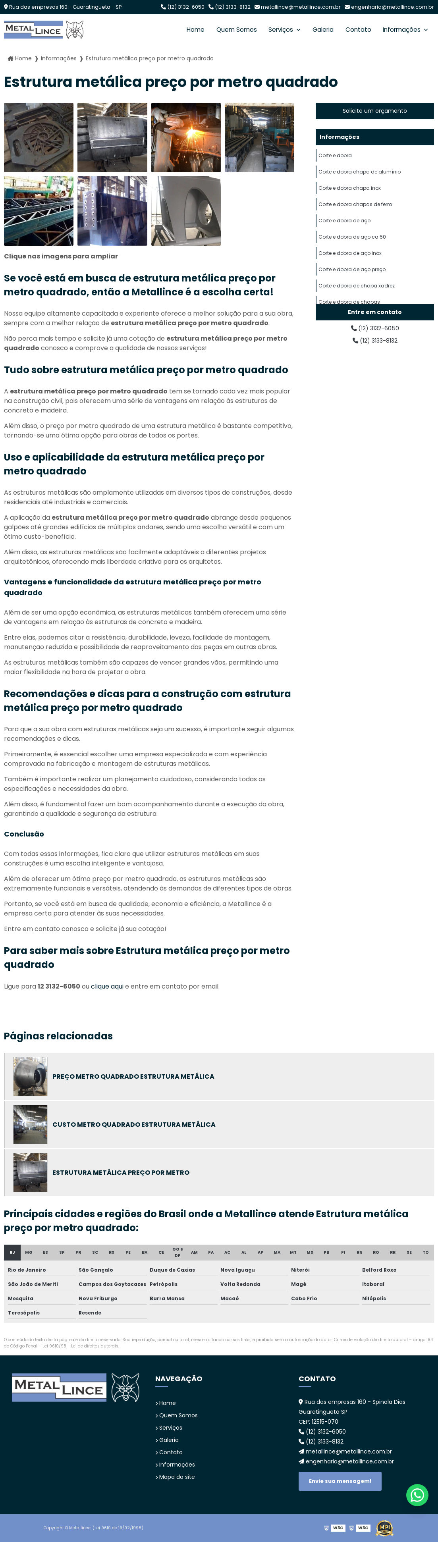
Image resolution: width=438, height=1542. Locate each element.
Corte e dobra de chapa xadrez (356, 299)
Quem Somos (231, 29)
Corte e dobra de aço (344, 228)
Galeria (320, 29)
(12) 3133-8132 (229, 7)
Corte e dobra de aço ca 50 (352, 246)
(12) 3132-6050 (183, 7)
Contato (356, 29)
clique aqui (107, 986)
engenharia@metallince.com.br (389, 7)
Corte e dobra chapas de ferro (355, 210)
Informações (401, 29)
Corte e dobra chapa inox (349, 192)
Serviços (277, 29)
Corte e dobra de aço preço (352, 281)
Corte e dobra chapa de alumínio (359, 174)
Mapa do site (175, 1477)
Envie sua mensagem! (340, 1481)
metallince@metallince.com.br (298, 7)
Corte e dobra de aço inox (350, 263)
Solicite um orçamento (375, 111)
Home (188, 29)
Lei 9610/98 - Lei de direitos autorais (80, 1346)
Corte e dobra (335, 156)
